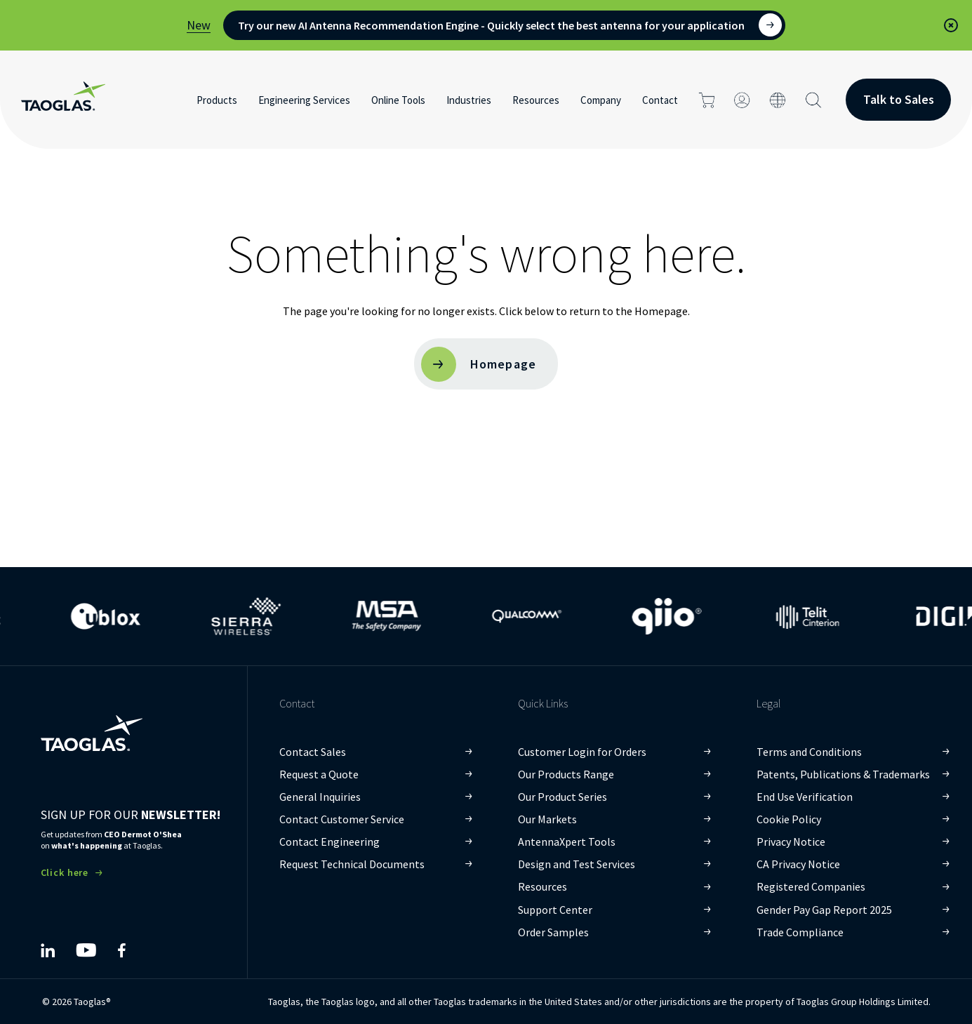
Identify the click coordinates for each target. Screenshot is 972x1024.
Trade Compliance (800, 932)
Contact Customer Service (341, 819)
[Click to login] (742, 100)
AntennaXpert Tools (566, 842)
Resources (542, 886)
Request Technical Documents (352, 864)
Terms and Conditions (809, 752)
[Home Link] (63, 99)
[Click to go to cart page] (706, 100)
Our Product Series (562, 797)
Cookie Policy (789, 819)
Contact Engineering (329, 842)
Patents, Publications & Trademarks (843, 774)
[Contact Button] (898, 100)
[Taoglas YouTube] (86, 950)
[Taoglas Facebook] (121, 950)
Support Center (555, 910)
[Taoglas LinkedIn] (48, 950)
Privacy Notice (791, 842)
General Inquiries (320, 797)
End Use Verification (805, 797)
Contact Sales (312, 752)
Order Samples (553, 932)
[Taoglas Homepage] (91, 722)
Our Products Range (566, 774)
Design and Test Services (576, 864)
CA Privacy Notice (798, 864)
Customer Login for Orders (582, 752)
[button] (951, 25)
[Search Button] (813, 100)
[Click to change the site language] (778, 100)
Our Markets (547, 819)
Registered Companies (811, 886)
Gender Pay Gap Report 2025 (824, 910)
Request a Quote (319, 774)
